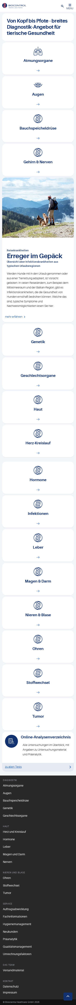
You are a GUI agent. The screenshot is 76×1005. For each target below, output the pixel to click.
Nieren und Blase (14, 872)
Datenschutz (11, 986)
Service (7, 904)
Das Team (9, 965)
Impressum (10, 992)
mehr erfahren (13, 316)
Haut (6, 826)
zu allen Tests (13, 766)
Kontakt (8, 981)
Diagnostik (10, 780)
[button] (62, 6)
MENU (69, 7)
